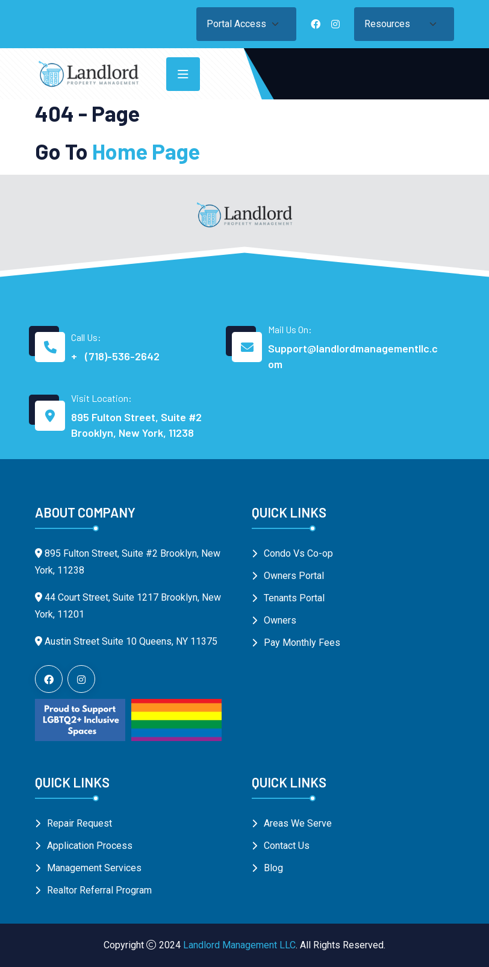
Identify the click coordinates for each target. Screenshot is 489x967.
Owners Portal (294, 575)
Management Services (94, 868)
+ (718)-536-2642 (115, 356)
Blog (273, 868)
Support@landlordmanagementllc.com (353, 356)
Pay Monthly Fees (302, 642)
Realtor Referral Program (99, 890)
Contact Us (287, 845)
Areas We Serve (298, 823)
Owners (280, 620)
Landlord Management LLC (239, 945)
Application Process (89, 845)
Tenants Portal (294, 598)
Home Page (146, 151)
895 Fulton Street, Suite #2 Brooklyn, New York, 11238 (136, 424)
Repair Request (79, 823)
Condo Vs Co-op (298, 553)
